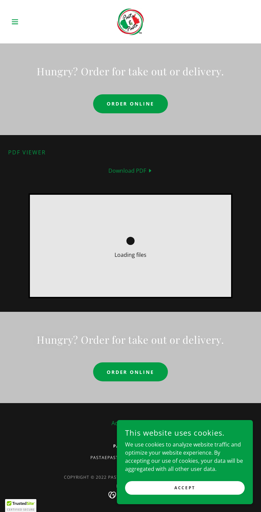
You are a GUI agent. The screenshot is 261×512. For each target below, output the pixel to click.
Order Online (131, 103)
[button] (26, 22)
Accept (184, 488)
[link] (130, 21)
